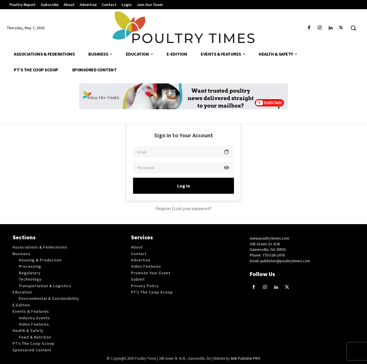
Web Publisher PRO (245, 358)
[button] (353, 28)
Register (163, 208)
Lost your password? (193, 208)
